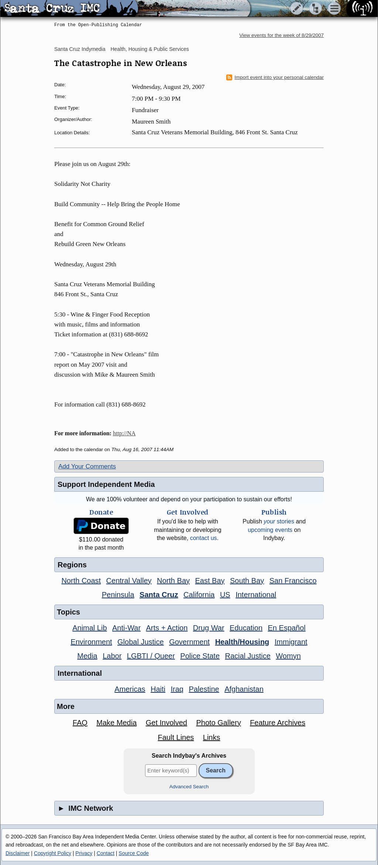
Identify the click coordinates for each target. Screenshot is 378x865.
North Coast (81, 581)
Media (87, 656)
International (256, 595)
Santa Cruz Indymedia (80, 49)
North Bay (173, 581)
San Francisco (293, 581)
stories (279, 521)
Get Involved (166, 723)
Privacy (83, 853)
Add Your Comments (87, 466)
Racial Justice (247, 656)
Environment (91, 642)
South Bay (247, 581)
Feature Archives (277, 723)
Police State (200, 656)
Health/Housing (242, 642)
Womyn (288, 656)
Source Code (133, 853)
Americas (129, 689)
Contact (105, 853)
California (198, 595)
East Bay (209, 581)
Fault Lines (176, 737)
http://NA (124, 433)
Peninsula (118, 595)
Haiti (158, 689)
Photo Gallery (218, 723)
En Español (287, 628)
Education (246, 628)
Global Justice (140, 642)
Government (189, 642)
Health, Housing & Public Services (149, 49)
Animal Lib (89, 628)
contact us (203, 538)
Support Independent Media (106, 484)
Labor (112, 656)
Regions (72, 565)
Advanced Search (189, 786)
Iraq (177, 689)
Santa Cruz (159, 595)
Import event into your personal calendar (275, 77)
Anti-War (126, 628)
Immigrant (291, 642)
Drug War (208, 628)
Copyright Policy (52, 853)
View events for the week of (281, 35)
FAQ (80, 723)
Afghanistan (244, 689)
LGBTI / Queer (151, 656)
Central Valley (129, 581)
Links (211, 737)
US (225, 595)
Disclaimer (18, 853)
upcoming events (270, 530)
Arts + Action (167, 628)
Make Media (116, 723)
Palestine (204, 689)
